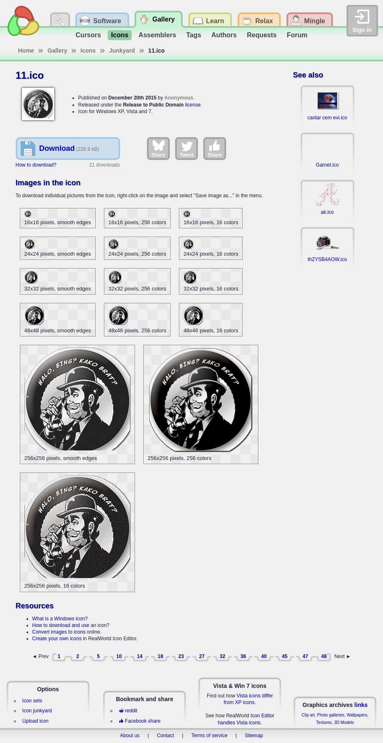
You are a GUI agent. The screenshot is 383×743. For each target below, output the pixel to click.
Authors (223, 35)
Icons (119, 35)
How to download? (36, 165)
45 (284, 656)
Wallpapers (357, 715)
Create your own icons (57, 638)
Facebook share (139, 721)
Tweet (186, 148)
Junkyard (122, 50)
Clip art (308, 715)
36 (243, 656)
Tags (193, 35)
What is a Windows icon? (60, 619)
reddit (128, 711)
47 (305, 656)
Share (158, 148)
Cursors (88, 35)
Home (26, 50)
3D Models (344, 722)
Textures (324, 722)
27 (202, 656)
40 (264, 656)
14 (139, 656)
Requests (262, 35)
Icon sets (32, 701)
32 (222, 656)
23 (181, 656)
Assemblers (157, 35)
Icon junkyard (37, 711)
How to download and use (60, 625)
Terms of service (209, 735)
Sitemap (254, 735)
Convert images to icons (59, 632)
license (192, 105)
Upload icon (35, 721)
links (361, 705)
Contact (165, 735)
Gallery (57, 50)
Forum (297, 35)
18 (160, 656)
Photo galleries (330, 715)
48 (324, 656)
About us (130, 735)
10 (119, 656)
